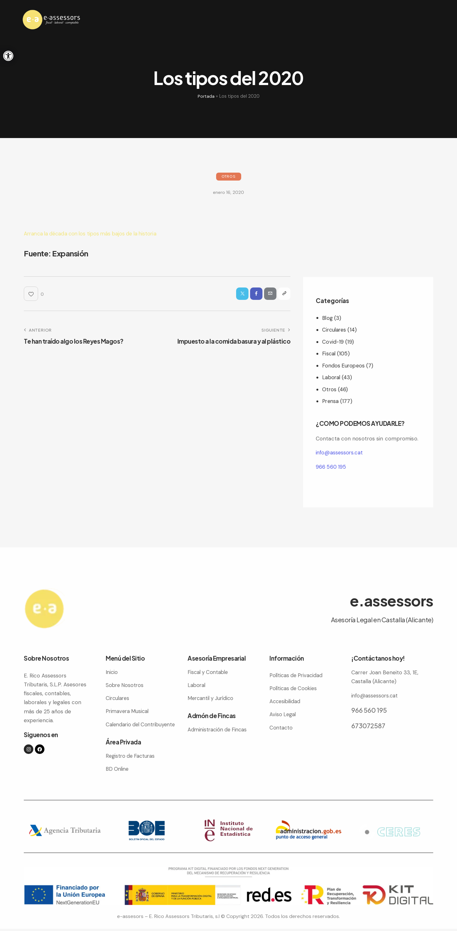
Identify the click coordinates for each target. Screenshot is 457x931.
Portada (206, 96)
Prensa (331, 401)
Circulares (335, 329)
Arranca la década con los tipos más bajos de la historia (94, 233)
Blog (327, 317)
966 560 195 (331, 466)
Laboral (331, 377)
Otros (229, 176)
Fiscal (329, 353)
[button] (8, 56)
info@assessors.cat (340, 452)
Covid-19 (333, 341)
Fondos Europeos (344, 365)
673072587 (368, 725)
